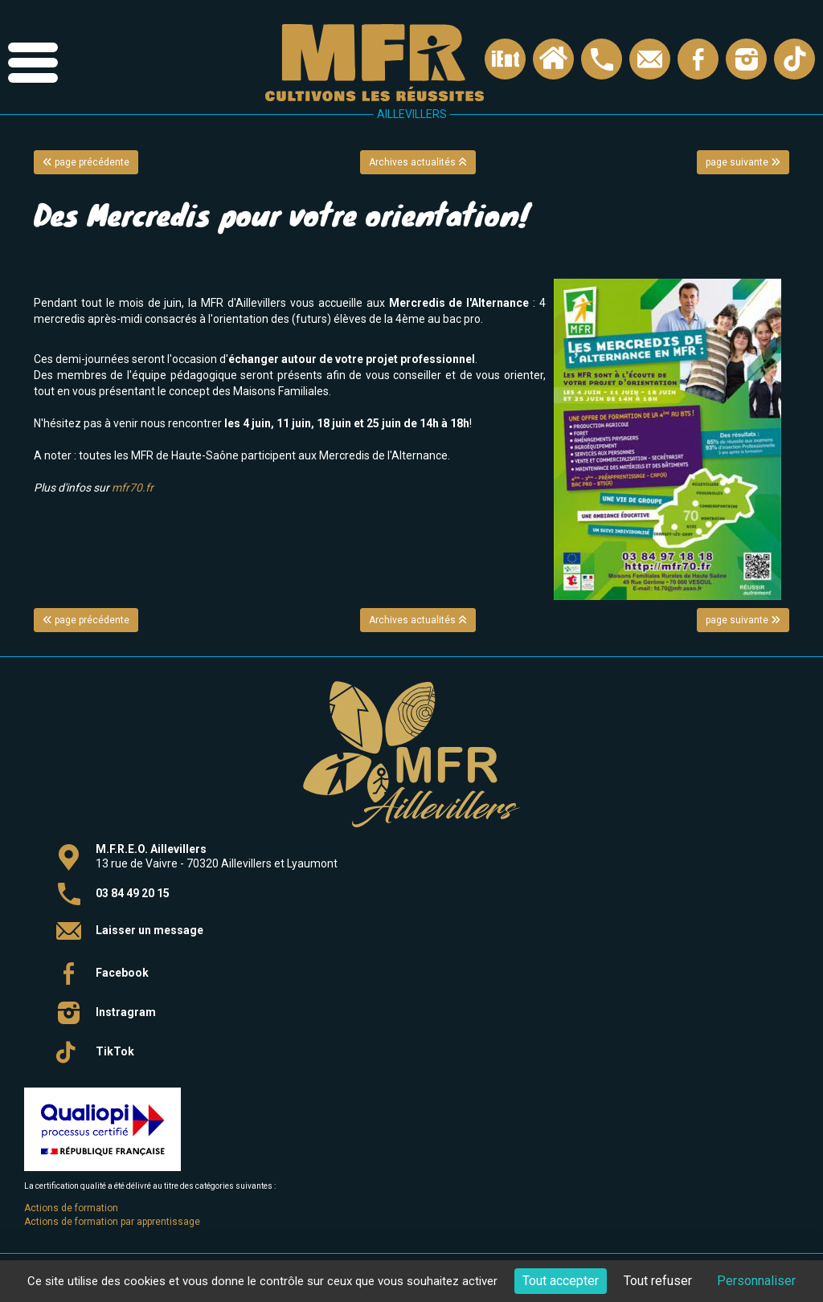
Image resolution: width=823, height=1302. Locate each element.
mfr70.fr (133, 487)
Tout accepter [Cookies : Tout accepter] (560, 1280)
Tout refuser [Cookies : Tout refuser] (658, 1280)
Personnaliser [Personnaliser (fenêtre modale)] (756, 1280)
